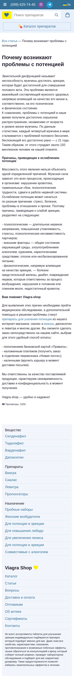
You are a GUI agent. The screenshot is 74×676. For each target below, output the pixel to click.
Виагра (10, 473)
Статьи (10, 583)
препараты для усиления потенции (27, 319)
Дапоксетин (14, 457)
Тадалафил (14, 443)
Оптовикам (14, 604)
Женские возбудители (22, 517)
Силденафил (15, 436)
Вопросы (12, 590)
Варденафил (15, 450)
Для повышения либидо (24, 531)
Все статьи (9, 41)
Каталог (11, 576)
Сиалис (11, 480)
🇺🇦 (65, 4)
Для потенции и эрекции (24, 524)
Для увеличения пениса (24, 538)
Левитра (11, 487)
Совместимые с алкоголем (26, 552)
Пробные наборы (19, 509)
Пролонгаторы (16, 494)
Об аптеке (13, 612)
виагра (49, 323)
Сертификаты (16, 619)
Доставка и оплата (20, 597)
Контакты (12, 626)
